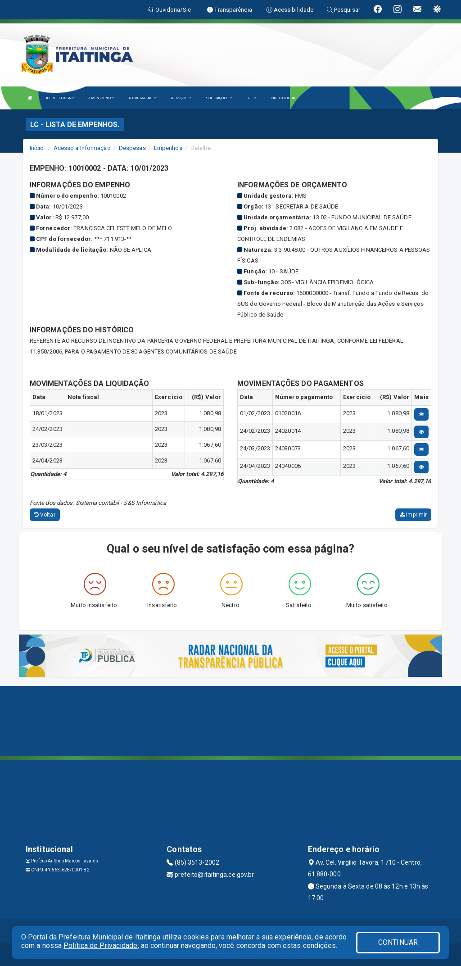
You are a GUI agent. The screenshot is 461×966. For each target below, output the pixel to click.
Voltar (44, 515)
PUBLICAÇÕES (218, 98)
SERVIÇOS (180, 98)
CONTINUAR (398, 942)
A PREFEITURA (60, 98)
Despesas (132, 148)
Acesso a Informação (82, 148)
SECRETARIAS (141, 98)
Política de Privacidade (100, 945)
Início (37, 148)
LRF (250, 98)
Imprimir (413, 515)
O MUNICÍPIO (101, 98)
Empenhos (168, 148)
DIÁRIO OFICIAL (282, 98)
